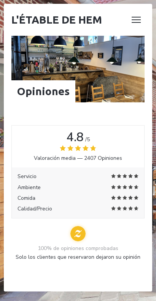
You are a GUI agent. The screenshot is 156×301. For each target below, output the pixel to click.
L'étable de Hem (56, 19)
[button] (136, 19)
